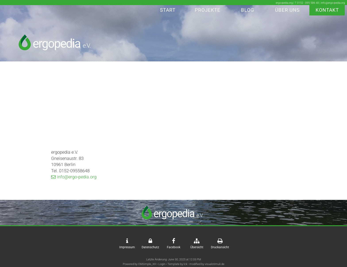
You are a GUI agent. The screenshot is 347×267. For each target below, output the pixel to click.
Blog (247, 10)
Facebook (173, 247)
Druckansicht (220, 247)
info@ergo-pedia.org (76, 177)
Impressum (127, 247)
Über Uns (287, 10)
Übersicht (196, 247)
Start (167, 10)
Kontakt (327, 10)
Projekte (207, 10)
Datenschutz (150, 247)
